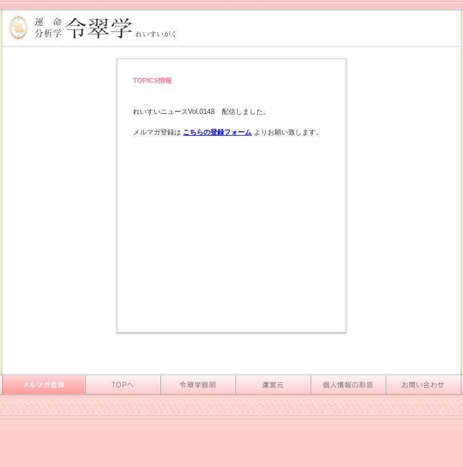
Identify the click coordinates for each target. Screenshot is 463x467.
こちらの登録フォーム (217, 132)
